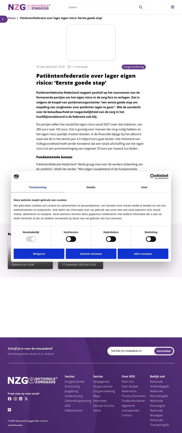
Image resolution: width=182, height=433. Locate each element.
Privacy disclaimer (134, 396)
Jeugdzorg (71, 391)
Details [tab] (91, 187)
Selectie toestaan (91, 253)
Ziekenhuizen (73, 410)
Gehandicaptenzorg (78, 401)
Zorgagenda (101, 382)
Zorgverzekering (134, 66)
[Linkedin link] (20, 398)
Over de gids (130, 386)
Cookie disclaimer (133, 401)
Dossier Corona (103, 406)
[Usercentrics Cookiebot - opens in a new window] (152, 176)
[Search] (141, 7)
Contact (127, 415)
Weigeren (39, 253)
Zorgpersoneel (74, 382)
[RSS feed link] (9, 409)
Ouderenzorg (74, 396)
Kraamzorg (72, 386)
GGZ (68, 406)
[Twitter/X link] (26, 398)
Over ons (128, 382)
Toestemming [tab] (37, 187)
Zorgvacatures (103, 386)
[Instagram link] (15, 398)
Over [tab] (144, 187)
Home (12, 18)
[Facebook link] (10, 398)
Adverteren (129, 391)
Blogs (96, 396)
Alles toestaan (143, 253)
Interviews (100, 401)
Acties (97, 410)
